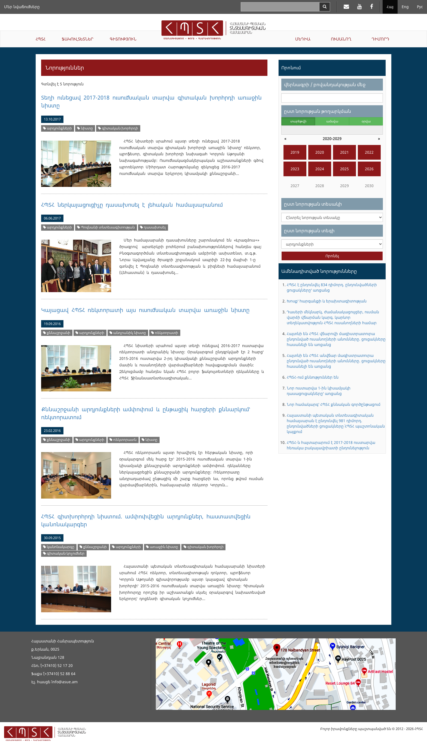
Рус (420, 6)
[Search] (324, 6)
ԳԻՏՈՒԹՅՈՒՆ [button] (123, 39)
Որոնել (332, 255)
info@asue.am (64, 681)
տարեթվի (298, 121)
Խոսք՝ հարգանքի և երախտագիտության (327, 301)
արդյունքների (57, 128)
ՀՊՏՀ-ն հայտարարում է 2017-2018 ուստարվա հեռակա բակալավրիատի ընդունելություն (331, 445)
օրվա (366, 121)
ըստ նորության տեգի (309, 230)
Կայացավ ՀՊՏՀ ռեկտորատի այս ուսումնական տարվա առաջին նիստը (145, 310)
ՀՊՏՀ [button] (40, 39)
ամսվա (332, 121)
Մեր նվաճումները (22, 6)
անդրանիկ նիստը (127, 332)
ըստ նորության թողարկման (317, 111)
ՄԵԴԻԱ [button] (302, 39)
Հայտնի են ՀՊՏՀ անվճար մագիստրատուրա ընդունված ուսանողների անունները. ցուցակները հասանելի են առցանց (336, 361)
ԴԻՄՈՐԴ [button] (380, 39)
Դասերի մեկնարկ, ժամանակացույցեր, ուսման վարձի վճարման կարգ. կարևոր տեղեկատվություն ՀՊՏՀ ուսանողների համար (333, 317)
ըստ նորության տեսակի (313, 204)
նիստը (85, 128)
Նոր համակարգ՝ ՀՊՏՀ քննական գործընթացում (333, 404)
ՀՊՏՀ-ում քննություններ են (312, 377)
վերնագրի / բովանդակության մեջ (324, 84)
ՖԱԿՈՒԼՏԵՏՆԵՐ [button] (77, 39)
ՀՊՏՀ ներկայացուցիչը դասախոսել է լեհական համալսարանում (132, 204)
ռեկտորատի (164, 332)
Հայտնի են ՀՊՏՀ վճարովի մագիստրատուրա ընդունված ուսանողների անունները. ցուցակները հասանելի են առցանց (336, 339)
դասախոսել (153, 227)
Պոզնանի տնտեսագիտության (106, 227)
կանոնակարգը (58, 547)
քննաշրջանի (56, 332)
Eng (405, 6)
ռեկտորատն (122, 439)
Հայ (390, 6)
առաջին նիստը (162, 547)
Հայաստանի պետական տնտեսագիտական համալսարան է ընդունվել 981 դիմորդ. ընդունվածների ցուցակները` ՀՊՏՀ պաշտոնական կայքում (336, 423)
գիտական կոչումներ (63, 553)
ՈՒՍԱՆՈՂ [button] (341, 39)
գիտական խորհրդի (118, 128)
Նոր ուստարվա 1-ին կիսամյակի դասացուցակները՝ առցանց (318, 390)
